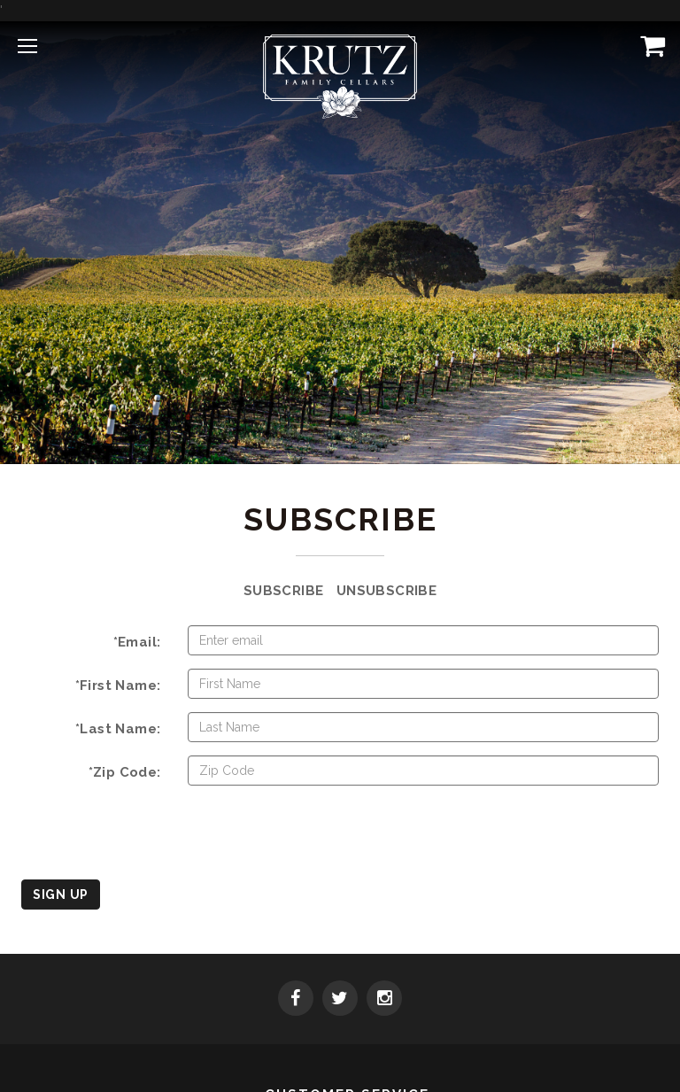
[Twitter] (340, 1000)
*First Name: (118, 685)
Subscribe (283, 591)
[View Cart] (649, 45)
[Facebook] (295, 1000)
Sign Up (61, 894)
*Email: (137, 642)
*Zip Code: (125, 772)
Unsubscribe (386, 591)
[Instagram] (384, 1000)
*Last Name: (117, 729)
